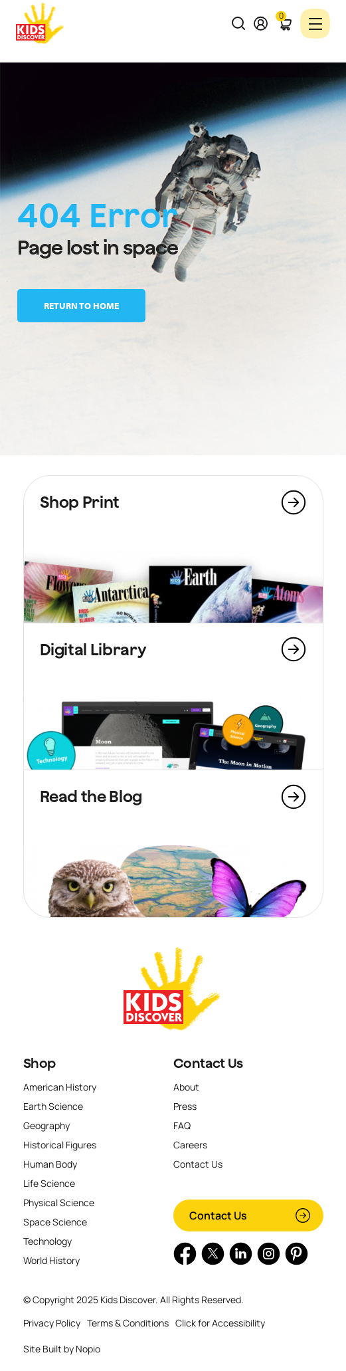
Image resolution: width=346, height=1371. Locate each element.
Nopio (88, 1348)
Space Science (55, 1221)
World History (51, 1260)
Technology (47, 1241)
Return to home (81, 306)
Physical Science (58, 1202)
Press (185, 1106)
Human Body (50, 1164)
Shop (39, 1063)
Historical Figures (59, 1144)
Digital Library (93, 649)
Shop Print (80, 501)
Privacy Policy (51, 1323)
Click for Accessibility (220, 1323)
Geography (46, 1125)
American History (59, 1087)
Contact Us (208, 1063)
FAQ (182, 1125)
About (186, 1087)
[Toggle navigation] (315, 24)
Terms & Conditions (128, 1323)
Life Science (49, 1183)
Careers (190, 1144)
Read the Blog (91, 796)
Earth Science (53, 1106)
